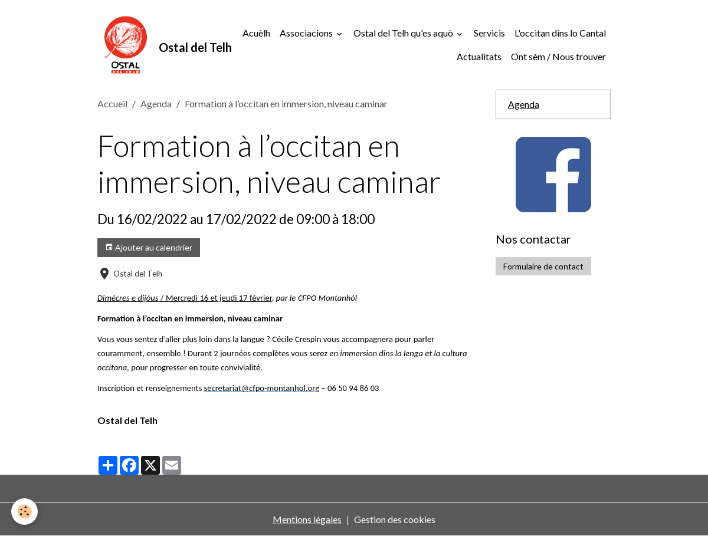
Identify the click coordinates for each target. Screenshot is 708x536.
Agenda (156, 103)
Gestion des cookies (394, 519)
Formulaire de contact (543, 266)
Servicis (489, 32)
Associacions (307, 32)
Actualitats (479, 56)
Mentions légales (307, 519)
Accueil (112, 103)
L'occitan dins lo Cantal (560, 32)
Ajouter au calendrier (148, 247)
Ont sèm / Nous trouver (558, 56)
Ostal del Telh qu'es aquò (404, 32)
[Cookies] (25, 511)
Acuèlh (256, 32)
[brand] (148, 44)
